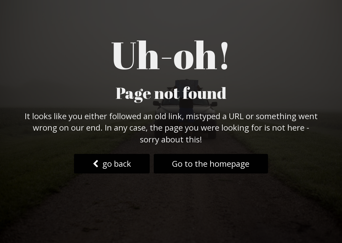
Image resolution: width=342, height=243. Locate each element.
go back (112, 163)
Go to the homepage (210, 163)
